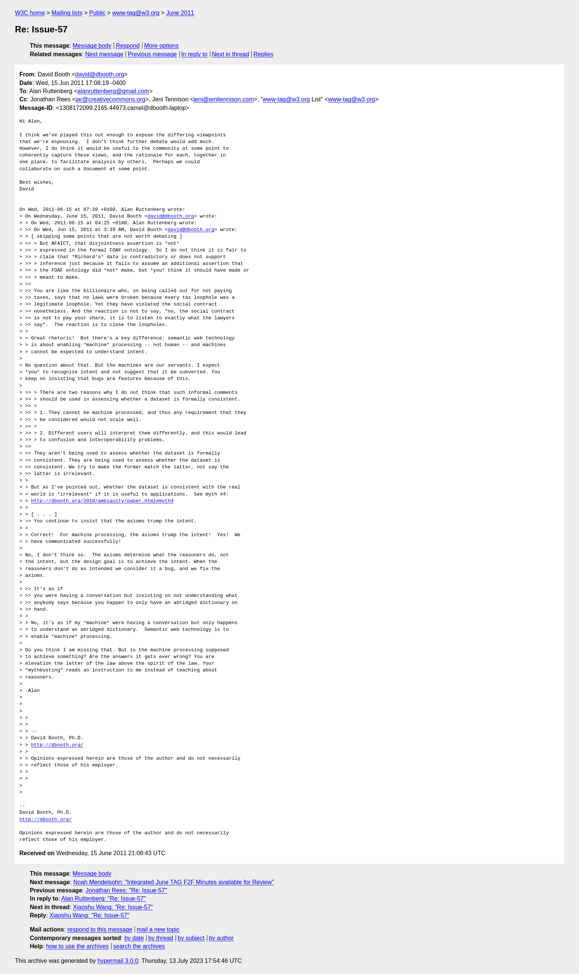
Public (97, 13)
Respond (128, 45)
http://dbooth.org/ (57, 745)
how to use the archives (77, 946)
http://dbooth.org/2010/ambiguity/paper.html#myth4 (102, 501)
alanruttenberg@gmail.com (113, 91)
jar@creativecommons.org (110, 99)
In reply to (194, 54)
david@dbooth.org (99, 74)
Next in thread (230, 54)
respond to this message (99, 929)
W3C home (30, 13)
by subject (190, 938)
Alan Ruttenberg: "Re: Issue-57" (103, 898)
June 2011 (180, 13)
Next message (104, 54)
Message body (92, 45)
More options (161, 45)
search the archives (139, 946)
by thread (160, 938)
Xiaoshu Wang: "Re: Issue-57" (113, 907)
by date (134, 938)
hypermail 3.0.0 (117, 961)
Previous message (152, 54)
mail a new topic (158, 929)
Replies (263, 54)
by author (221, 938)
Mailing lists (66, 13)
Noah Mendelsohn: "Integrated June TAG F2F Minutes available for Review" (173, 882)
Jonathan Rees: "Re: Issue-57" (126, 890)
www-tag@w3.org (136, 13)
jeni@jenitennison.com (223, 99)
